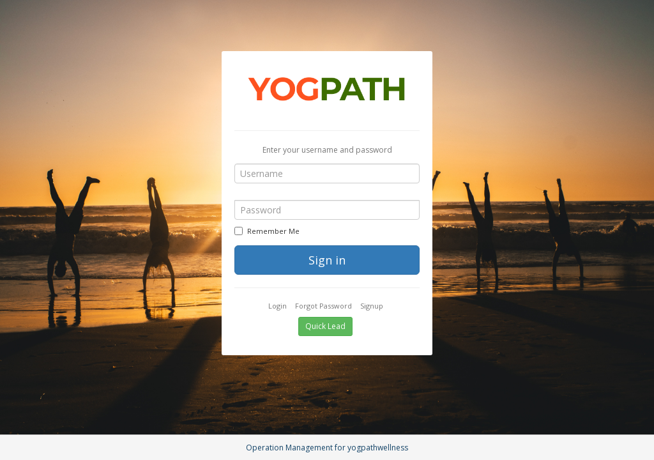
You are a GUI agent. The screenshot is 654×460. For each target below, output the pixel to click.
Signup (371, 305)
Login (277, 305)
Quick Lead (325, 326)
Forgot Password (323, 305)
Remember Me (267, 231)
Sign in (327, 260)
